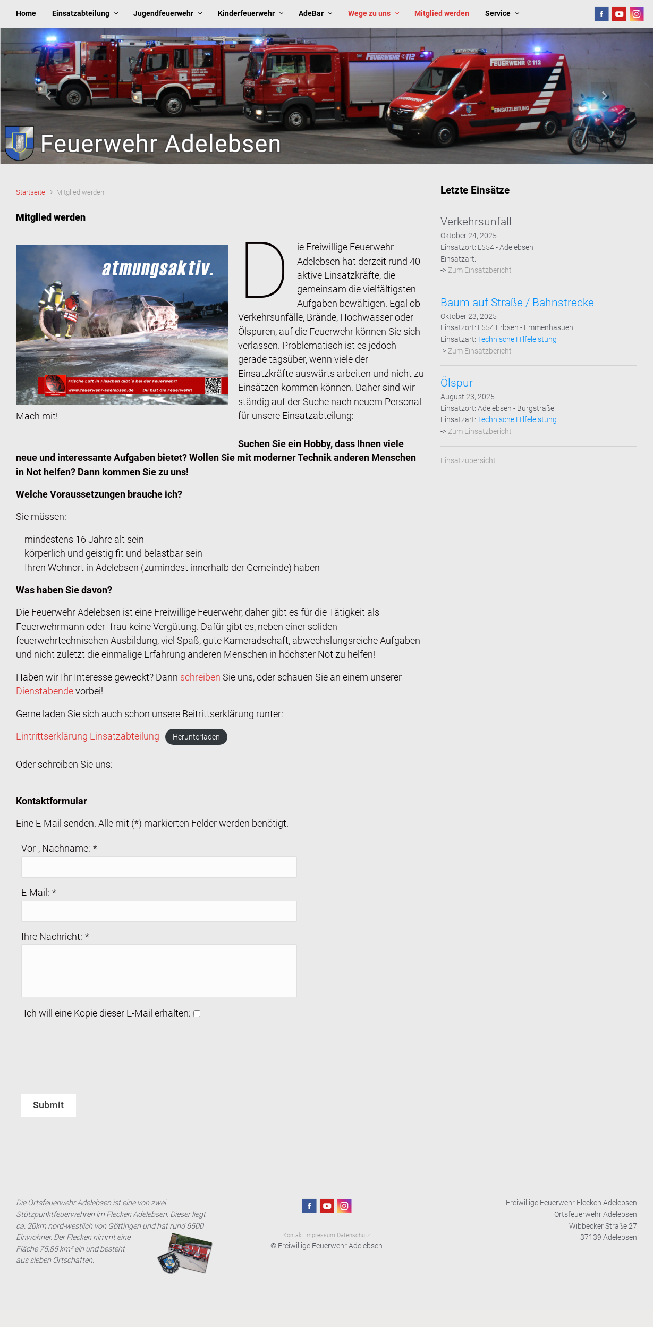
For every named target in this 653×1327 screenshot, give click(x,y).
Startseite (30, 192)
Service (498, 13)
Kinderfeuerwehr (246, 13)
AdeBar (311, 13)
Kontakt (293, 1235)
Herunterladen (196, 737)
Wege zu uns (369, 13)
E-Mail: (35, 892)
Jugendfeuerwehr (163, 13)
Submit (48, 1105)
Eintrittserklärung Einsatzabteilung (87, 736)
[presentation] (102, 1063)
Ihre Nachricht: (51, 936)
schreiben (200, 677)
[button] (49, 96)
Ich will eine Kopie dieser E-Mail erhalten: (107, 1013)
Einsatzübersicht (468, 460)
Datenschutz (353, 1235)
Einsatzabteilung (80, 13)
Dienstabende (44, 691)
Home (26, 13)
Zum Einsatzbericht (480, 270)
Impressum (320, 1235)
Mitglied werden (441, 13)
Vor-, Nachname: (55, 848)
